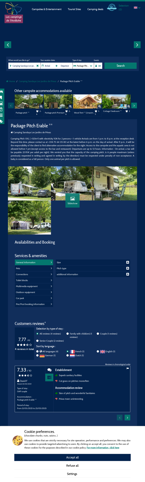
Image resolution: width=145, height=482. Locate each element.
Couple (108, 333)
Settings (72, 474)
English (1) (110, 351)
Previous (7, 44)
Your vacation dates (47, 60)
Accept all (72, 457)
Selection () (124, 7)
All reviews (50, 333)
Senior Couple (52, 340)
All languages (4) (50, 351)
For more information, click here (103, 447)
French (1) (79, 351)
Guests (96, 60)
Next (137, 44)
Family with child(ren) (81, 335)
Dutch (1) (79, 355)
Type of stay (76, 60)
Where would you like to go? (19, 60)
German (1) (50, 355)
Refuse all (72, 465)
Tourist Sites (74, 9)
